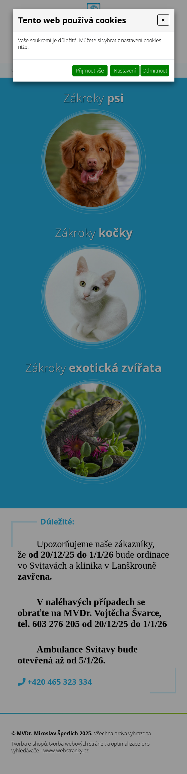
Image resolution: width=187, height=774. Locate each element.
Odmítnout (154, 70)
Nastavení (125, 70)
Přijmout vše (90, 70)
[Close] (163, 20)
